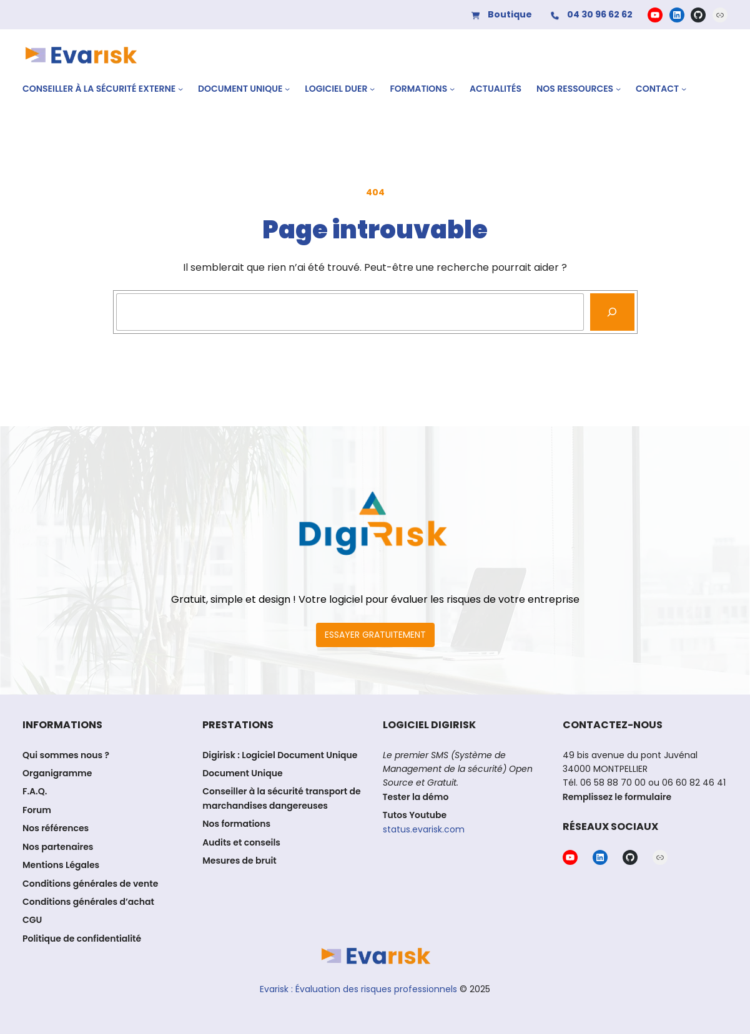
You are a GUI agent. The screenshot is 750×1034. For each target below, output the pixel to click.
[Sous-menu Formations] (452, 88)
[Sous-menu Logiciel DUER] (372, 88)
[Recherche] (612, 312)
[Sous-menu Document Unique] (287, 88)
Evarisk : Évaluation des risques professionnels (358, 989)
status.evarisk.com (424, 829)
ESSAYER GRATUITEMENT (375, 634)
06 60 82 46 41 (692, 782)
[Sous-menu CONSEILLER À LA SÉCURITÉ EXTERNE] (180, 88)
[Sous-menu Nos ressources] (618, 88)
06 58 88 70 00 (613, 782)
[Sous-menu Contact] (683, 88)
